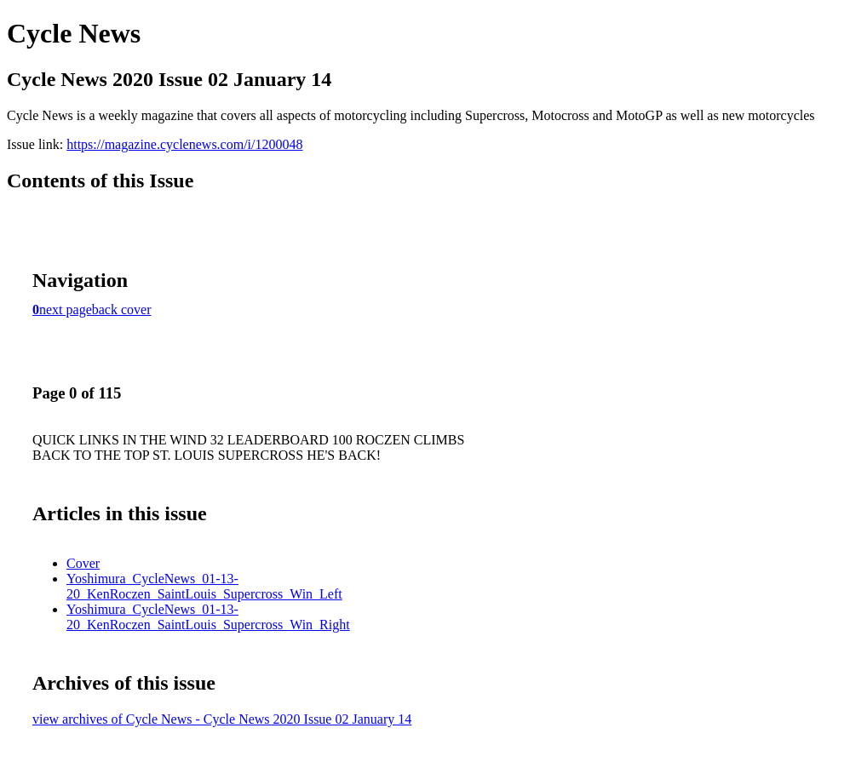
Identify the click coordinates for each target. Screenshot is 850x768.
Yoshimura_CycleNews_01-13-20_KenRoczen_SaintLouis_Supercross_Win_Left (204, 586)
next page (65, 309)
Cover (83, 563)
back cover (122, 309)
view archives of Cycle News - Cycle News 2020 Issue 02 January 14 (221, 719)
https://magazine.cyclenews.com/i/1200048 (184, 144)
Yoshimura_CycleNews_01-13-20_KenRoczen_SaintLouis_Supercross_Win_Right (208, 617)
